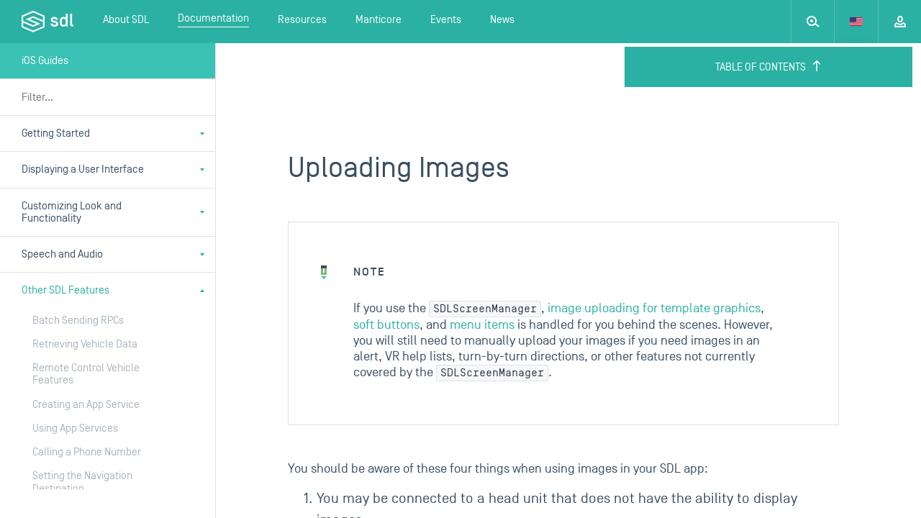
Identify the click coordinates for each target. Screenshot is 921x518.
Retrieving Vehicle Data (84, 344)
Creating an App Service (86, 405)
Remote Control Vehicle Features (86, 374)
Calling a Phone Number (86, 452)
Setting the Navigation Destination (82, 482)
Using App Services (75, 428)
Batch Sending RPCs (78, 320)
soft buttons (386, 324)
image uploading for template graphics (654, 308)
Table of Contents (768, 67)
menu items (482, 324)
